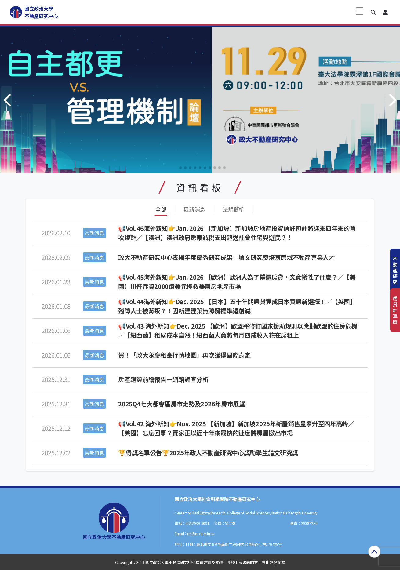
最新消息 (194, 209)
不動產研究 (395, 270)
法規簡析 (233, 209)
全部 (160, 209)
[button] (373, 12)
